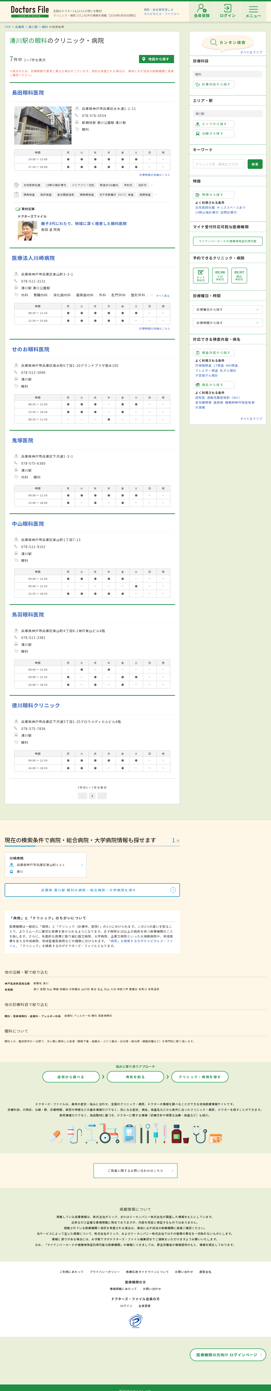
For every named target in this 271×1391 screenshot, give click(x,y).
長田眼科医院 (28, 92)
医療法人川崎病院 (33, 257)
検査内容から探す (213, 352)
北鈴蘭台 (74, 989)
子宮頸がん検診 (206, 375)
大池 (113, 989)
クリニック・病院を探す (200, 1076)
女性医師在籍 (205, 207)
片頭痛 (200, 407)
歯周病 (218, 402)
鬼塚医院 (22, 440)
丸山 (49, 989)
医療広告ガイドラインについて (147, 1272)
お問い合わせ (184, 1272)
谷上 (100, 989)
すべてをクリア (251, 52)
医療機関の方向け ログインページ (226, 1354)
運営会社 (205, 1272)
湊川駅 (33, 27)
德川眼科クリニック (36, 705)
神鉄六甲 (122, 989)
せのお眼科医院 (31, 349)
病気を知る (135, 1076)
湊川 (46, 983)
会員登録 (145, 1306)
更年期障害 (203, 402)
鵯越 (56, 989)
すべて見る (163, 295)
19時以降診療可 (207, 212)
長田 (43, 989)
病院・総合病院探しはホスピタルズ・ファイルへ (162, 11)
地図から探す (158, 59)
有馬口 (143, 989)
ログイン (126, 1306)
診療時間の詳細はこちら (154, 175)
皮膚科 (68, 1015)
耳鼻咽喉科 (105, 1015)
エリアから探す (211, 124)
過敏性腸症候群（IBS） (224, 397)
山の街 (85, 989)
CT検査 (219, 365)
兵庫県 (19, 27)
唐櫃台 (133, 989)
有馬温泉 (153, 989)
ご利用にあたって (72, 1272)
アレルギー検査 (206, 370)
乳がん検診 (228, 370)
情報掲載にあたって (123, 1289)
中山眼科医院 (28, 523)
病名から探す (210, 384)
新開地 (37, 983)
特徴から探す (210, 194)
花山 (107, 989)
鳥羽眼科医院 (28, 614)
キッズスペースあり (231, 207)
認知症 (200, 397)
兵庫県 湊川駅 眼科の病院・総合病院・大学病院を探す (88, 890)
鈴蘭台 (64, 989)
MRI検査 (232, 365)
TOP (8, 27)
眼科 (45, 27)
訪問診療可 (229, 212)
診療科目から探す (213, 84)
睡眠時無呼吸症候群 (240, 402)
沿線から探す (210, 133)
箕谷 (93, 989)
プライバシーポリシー (105, 1272)
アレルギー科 (82, 1015)
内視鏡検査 (203, 365)
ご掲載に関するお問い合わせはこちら (136, 1170)
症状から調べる (71, 1076)
